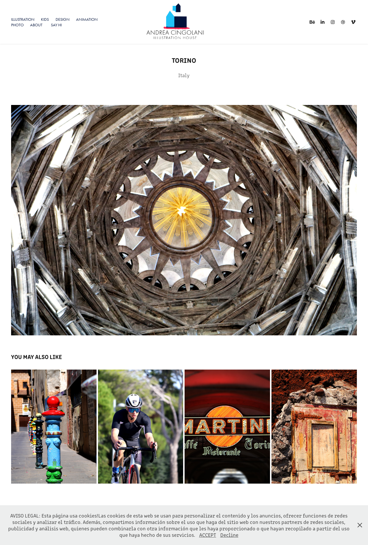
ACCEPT (207, 534)
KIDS (45, 19)
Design (63, 19)
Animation (87, 19)
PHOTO (17, 25)
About (36, 25)
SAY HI (56, 25)
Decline (229, 534)
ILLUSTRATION (23, 19)
